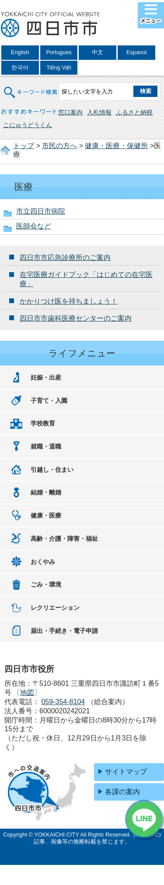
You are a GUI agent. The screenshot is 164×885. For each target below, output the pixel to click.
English (20, 52)
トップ (23, 145)
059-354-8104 (63, 701)
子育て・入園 (49, 400)
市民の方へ (59, 145)
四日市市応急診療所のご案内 (65, 257)
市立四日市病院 (40, 211)
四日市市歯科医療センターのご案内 (76, 318)
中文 (97, 52)
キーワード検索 (31, 86)
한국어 (19, 67)
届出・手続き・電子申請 (64, 630)
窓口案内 (70, 112)
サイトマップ (126, 771)
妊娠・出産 (46, 377)
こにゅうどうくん (27, 124)
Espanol (136, 52)
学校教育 (43, 423)
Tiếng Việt (58, 67)
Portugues (58, 52)
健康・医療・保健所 (116, 145)
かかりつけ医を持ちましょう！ (69, 301)
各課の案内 (122, 791)
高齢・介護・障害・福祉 (64, 538)
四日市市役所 (50, 25)
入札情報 (99, 112)
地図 (27, 692)
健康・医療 (46, 515)
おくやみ (43, 561)
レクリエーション (55, 607)
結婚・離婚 (46, 492)
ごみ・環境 (46, 584)
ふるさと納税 (134, 112)
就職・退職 (46, 446)
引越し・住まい (52, 469)
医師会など (33, 226)
